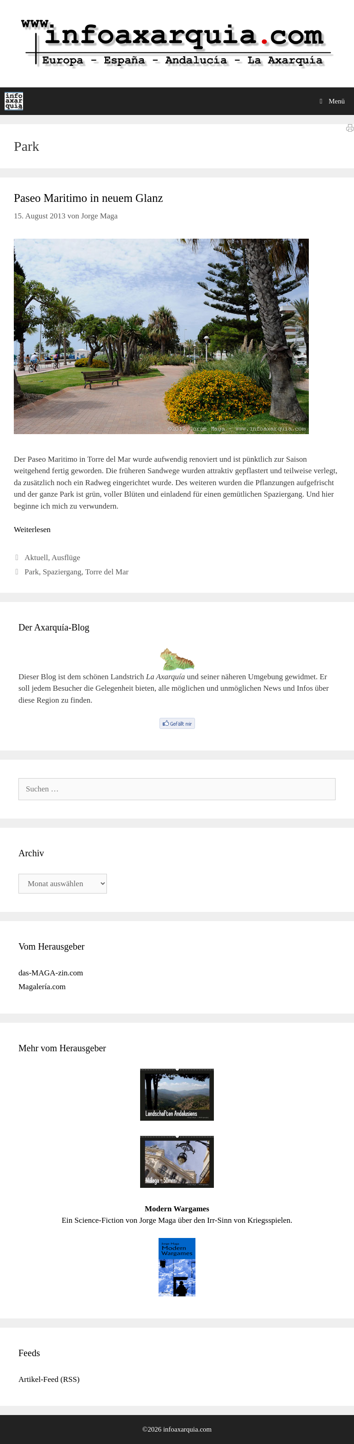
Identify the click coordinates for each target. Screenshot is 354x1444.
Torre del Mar (107, 571)
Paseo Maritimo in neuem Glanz (88, 198)
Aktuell (36, 557)
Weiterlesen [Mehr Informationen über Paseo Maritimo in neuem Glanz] (32, 529)
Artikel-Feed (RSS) (49, 1379)
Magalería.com (41, 986)
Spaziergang (62, 571)
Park (31, 571)
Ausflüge (66, 557)
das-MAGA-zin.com (50, 972)
